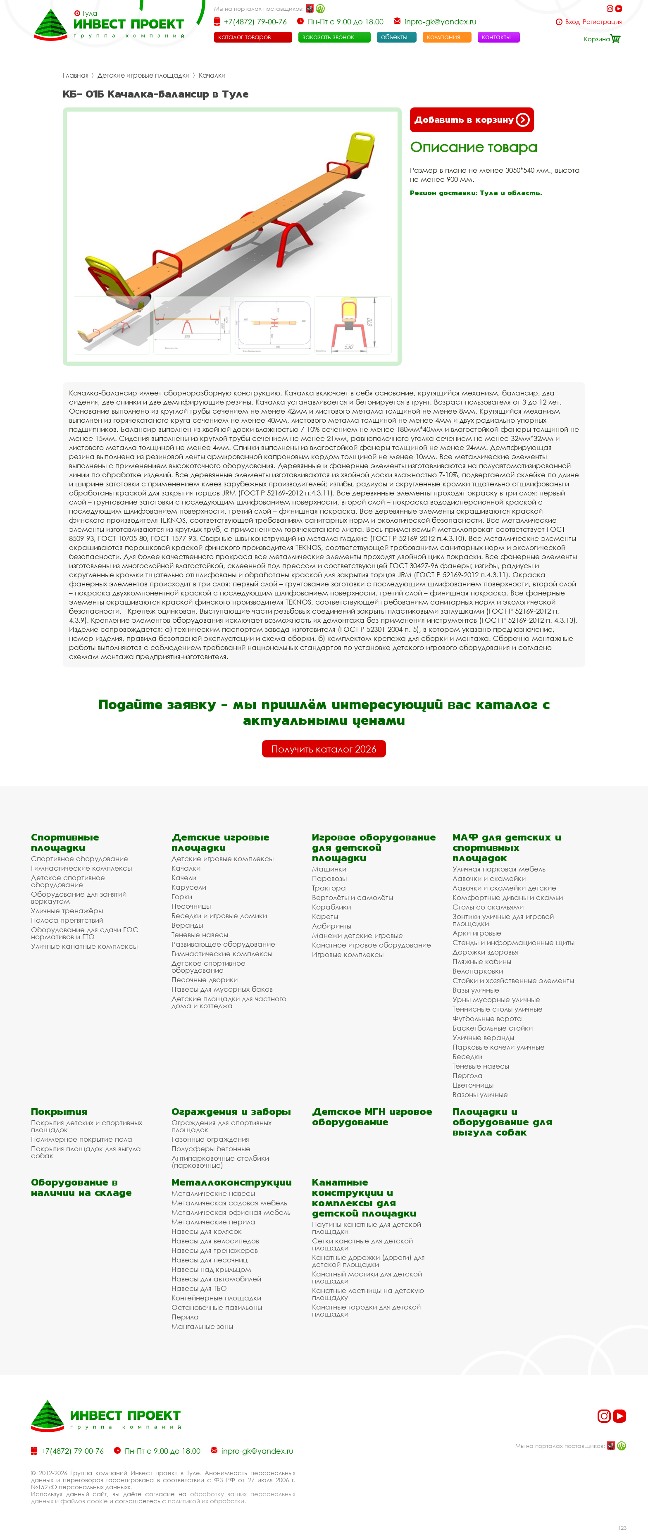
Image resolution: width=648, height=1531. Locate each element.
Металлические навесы (213, 1193)
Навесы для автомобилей (216, 1278)
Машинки (329, 868)
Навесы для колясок (207, 1231)
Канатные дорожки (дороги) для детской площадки (368, 1261)
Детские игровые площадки (144, 75)
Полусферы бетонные (211, 1148)
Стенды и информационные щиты (513, 942)
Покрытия (59, 1111)
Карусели (189, 887)
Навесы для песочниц (210, 1259)
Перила (185, 1316)
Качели (184, 877)
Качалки (212, 75)
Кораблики (331, 906)
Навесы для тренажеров (215, 1250)
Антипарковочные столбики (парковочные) (220, 1162)
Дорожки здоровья (485, 951)
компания (443, 37)
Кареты (325, 916)
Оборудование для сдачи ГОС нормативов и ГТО (84, 933)
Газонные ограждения (210, 1139)
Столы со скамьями (488, 906)
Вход (572, 21)
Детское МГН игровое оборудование (372, 1116)
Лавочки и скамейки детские (504, 887)
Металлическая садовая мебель (229, 1202)
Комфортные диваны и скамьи (508, 897)
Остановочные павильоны (217, 1307)
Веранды (187, 925)
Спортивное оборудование (79, 858)
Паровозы (329, 878)
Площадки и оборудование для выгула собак (502, 1121)
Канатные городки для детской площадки (366, 1310)
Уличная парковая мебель (499, 868)
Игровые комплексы (348, 954)
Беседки (467, 1056)
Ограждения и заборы (231, 1111)
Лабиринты (331, 925)
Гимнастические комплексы (81, 867)
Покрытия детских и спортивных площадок (86, 1126)
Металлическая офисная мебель (231, 1212)
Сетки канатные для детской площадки (362, 1244)
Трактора (329, 887)
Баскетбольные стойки (493, 1027)
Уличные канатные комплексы (84, 946)
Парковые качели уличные (499, 1046)
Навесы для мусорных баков (222, 989)
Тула (90, 13)
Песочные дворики (205, 979)
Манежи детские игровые (357, 935)
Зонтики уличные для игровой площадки (503, 920)
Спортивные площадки (65, 842)
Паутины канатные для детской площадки (366, 1228)
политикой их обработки (206, 1501)
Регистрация (602, 21)
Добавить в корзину (472, 120)
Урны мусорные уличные (496, 999)
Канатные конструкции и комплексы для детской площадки (364, 1197)
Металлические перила (213, 1221)
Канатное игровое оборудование (371, 944)
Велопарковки (478, 970)
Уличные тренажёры (67, 910)
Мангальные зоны (202, 1326)
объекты (394, 37)
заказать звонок (328, 37)
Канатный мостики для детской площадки (367, 1277)
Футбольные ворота (487, 1018)
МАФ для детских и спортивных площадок (507, 847)
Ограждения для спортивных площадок (222, 1126)
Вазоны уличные (480, 1094)
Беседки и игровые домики (219, 915)
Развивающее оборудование (223, 944)
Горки (182, 896)
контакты (496, 37)
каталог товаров (244, 37)
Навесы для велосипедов (215, 1240)
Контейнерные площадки (216, 1297)
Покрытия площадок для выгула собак (86, 1152)
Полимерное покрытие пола (81, 1139)
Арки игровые (477, 932)
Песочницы (191, 906)
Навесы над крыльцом (211, 1269)
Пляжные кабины (482, 961)
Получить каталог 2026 (324, 749)
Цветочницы (473, 1084)
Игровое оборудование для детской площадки (374, 847)
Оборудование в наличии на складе (81, 1187)
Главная (75, 75)
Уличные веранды (483, 1037)
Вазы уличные (476, 989)
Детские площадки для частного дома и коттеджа (229, 1002)
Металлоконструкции (232, 1182)
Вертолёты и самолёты (352, 897)
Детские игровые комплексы (223, 858)
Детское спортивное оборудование (68, 881)
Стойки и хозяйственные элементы (513, 980)
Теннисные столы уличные (498, 1008)
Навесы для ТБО (199, 1288)
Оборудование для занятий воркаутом (78, 898)
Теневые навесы (200, 934)
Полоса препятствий (67, 920)
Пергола (468, 1075)
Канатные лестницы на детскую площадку (368, 1294)
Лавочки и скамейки (489, 878)
